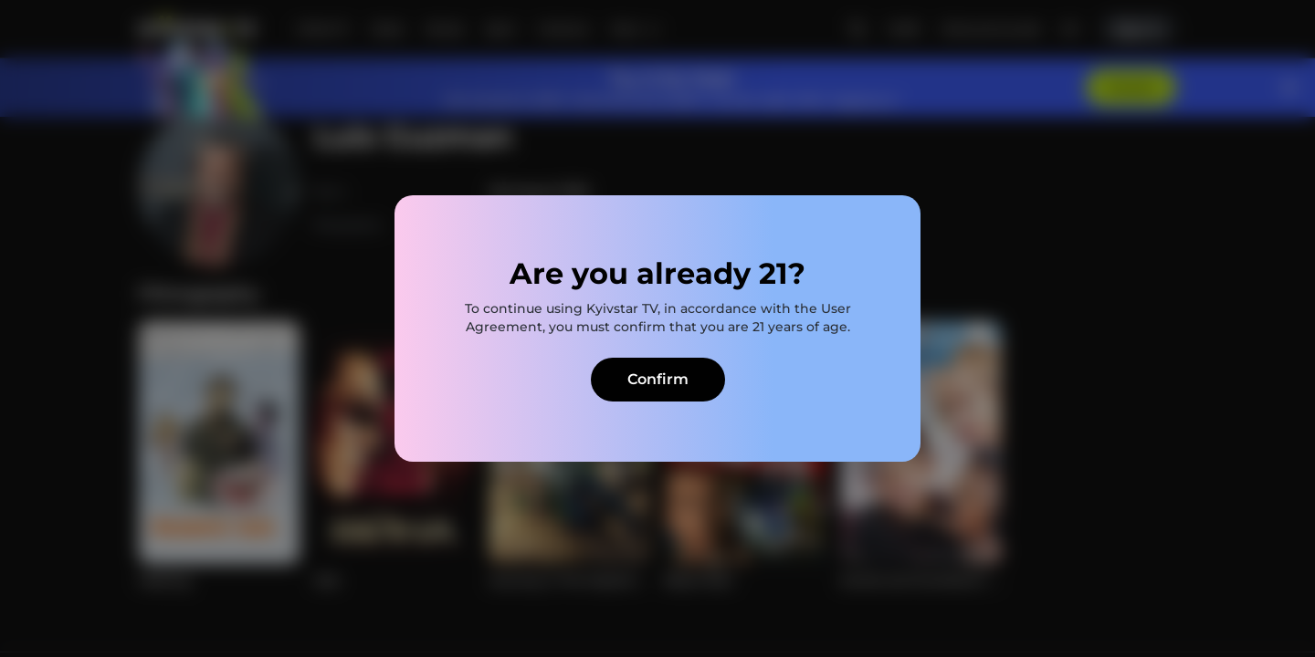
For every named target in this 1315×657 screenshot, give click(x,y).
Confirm (658, 379)
